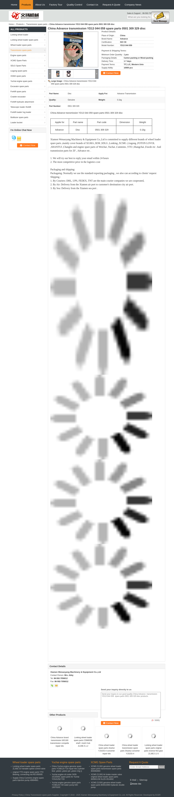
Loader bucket (16, 122)
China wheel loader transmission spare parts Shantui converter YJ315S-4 (130, 749)
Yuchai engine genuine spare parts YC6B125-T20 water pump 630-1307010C (66, 785)
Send (161, 767)
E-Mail (133, 780)
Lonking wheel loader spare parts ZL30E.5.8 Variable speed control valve (29, 767)
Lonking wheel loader (19, 35)
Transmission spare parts (36, 24)
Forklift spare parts (18, 91)
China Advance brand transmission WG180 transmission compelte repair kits (59, 741)
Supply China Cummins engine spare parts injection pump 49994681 (28, 779)
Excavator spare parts (19, 86)
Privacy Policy (18, 795)
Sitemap (143, 780)
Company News (133, 4)
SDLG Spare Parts (18, 66)
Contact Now (112, 73)
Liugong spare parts (18, 71)
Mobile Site (135, 784)
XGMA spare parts (18, 76)
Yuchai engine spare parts (21, 81)
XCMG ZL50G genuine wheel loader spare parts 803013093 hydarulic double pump (107, 785)
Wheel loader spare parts (20, 45)
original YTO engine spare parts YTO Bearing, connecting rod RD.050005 (28, 773)
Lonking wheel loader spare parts (24, 40)
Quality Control (74, 4)
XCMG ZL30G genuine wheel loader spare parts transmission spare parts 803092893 (106, 768)
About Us (40, 4)
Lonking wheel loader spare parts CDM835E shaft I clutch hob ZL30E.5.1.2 (83, 741)
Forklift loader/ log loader (20, 112)
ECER (157, 795)
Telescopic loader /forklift (20, 107)
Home (14, 4)
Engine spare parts (18, 55)
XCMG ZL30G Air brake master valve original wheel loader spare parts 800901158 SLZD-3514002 (106, 776)
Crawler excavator (18, 97)
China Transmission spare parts (38, 795)
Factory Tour (55, 4)
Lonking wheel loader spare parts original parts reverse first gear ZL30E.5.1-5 (153, 749)
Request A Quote (111, 4)
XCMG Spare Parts (18, 60)
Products (26, 4)
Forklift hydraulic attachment (22, 102)
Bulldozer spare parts (19, 117)
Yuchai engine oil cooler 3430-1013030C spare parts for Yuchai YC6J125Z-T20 (65, 776)
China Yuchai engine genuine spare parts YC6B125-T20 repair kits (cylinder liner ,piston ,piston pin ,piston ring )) (68, 768)
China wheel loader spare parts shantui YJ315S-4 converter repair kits (106, 749)
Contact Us (92, 4)
